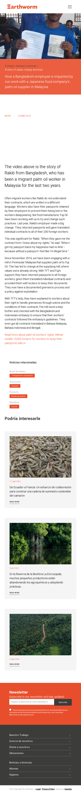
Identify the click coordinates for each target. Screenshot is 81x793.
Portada (9, 66)
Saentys (68, 789)
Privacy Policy (48, 789)
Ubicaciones (16, 753)
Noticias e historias (26, 66)
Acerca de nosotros (21, 741)
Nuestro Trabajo (19, 735)
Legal (38, 789)
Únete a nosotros (19, 747)
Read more (14, 501)
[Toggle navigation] (70, 6)
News (8, 116)
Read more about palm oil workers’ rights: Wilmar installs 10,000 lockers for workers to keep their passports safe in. (34, 339)
